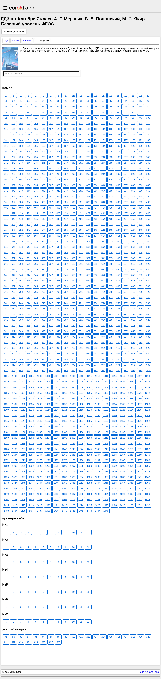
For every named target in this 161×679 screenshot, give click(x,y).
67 (51, 112)
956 (118, 359)
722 (13, 297)
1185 (39, 432)
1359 (139, 483)
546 (43, 247)
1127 (6, 415)
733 (95, 297)
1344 (14, 483)
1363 (22, 488)
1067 (105, 393)
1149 (39, 421)
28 (58, 101)
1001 (6, 376)
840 (148, 325)
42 (13, 106)
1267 (122, 454)
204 (28, 151)
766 (43, 308)
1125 (139, 410)
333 (95, 185)
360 (148, 191)
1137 (89, 415)
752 (88, 303)
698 (133, 286)
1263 (89, 454)
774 (103, 308)
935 (110, 353)
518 (133, 236)
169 (66, 140)
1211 (105, 438)
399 (140, 202)
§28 (58, 642)
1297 (72, 466)
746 (43, 303)
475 (110, 224)
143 (21, 134)
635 (110, 269)
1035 (139, 381)
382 (13, 202)
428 (58, 213)
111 (81, 123)
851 (81, 331)
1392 (114, 494)
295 (110, 174)
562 (13, 252)
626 (43, 269)
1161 (139, 421)
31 (81, 101)
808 (58, 320)
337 (126, 185)
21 (6, 101)
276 (118, 168)
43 (21, 106)
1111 (22, 410)
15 (110, 95)
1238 (31, 449)
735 (110, 297)
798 (133, 314)
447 (51, 219)
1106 (130, 404)
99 (140, 118)
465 (36, 224)
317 (126, 179)
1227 (89, 443)
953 (95, 359)
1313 (56, 471)
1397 (6, 499)
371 (81, 196)
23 (21, 101)
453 (95, 219)
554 (103, 247)
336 (118, 185)
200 (148, 146)
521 (6, 241)
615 (110, 264)
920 (148, 348)
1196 (130, 432)
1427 (105, 505)
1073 (6, 398)
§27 (51, 642)
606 (43, 264)
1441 (72, 511)
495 (110, 230)
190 (73, 146)
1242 (64, 449)
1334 (81, 477)
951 (81, 359)
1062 (64, 393)
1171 (72, 426)
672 (88, 280)
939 (140, 353)
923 (21, 353)
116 (118, 123)
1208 (81, 438)
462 (13, 224)
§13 (95, 636)
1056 (14, 393)
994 (103, 370)
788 (58, 314)
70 (73, 112)
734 (103, 297)
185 (36, 146)
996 (118, 370)
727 (51, 297)
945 (36, 359)
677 (126, 280)
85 (36, 118)
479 (140, 224)
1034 (130, 381)
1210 (97, 438)
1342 (147, 477)
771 (81, 308)
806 (43, 320)
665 (36, 280)
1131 (39, 415)
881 (6, 342)
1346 (31, 483)
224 (28, 157)
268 (58, 168)
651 (81, 275)
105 (36, 123)
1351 (72, 483)
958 (133, 359)
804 (28, 320)
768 (58, 308)
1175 (105, 426)
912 (88, 348)
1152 (64, 421)
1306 (147, 466)
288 (58, 174)
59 (140, 106)
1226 (81, 443)
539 (140, 241)
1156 (97, 421)
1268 (130, 454)
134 (103, 129)
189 (66, 146)
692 (88, 286)
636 (118, 269)
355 (110, 191)
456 (118, 219)
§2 (13, 636)
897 (126, 342)
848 (58, 331)
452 (88, 219)
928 (58, 353)
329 (66, 185)
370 (73, 196)
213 (95, 151)
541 (6, 247)
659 (140, 275)
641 (6, 275)
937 (126, 353)
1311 (39, 471)
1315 (72, 471)
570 (73, 252)
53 (95, 106)
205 (36, 151)
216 (118, 151)
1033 (122, 381)
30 (73, 101)
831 (81, 325)
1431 (139, 505)
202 (13, 151)
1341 (139, 477)
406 (43, 207)
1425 (89, 505)
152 (88, 134)
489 (66, 230)
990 (73, 370)
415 (110, 207)
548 (58, 247)
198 (133, 146)
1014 (114, 376)
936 (118, 353)
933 (95, 353)
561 (6, 252)
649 (66, 275)
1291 (22, 466)
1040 (31, 387)
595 (110, 258)
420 (148, 207)
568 (58, 252)
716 (118, 292)
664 (28, 280)
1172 (81, 426)
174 (103, 140)
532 (88, 241)
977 (126, 365)
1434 (14, 511)
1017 (139, 376)
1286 (130, 460)
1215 (139, 438)
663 (21, 280)
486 (43, 230)
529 (66, 241)
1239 (39, 449)
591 (81, 258)
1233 (139, 443)
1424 (81, 505)
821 (6, 325)
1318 (97, 471)
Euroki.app (22, 8)
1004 (31, 376)
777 (126, 308)
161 (6, 140)
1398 (14, 499)
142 (13, 134)
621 (6, 269)
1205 (56, 438)
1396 (147, 494)
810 (73, 320)
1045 (72, 387)
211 (81, 151)
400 (148, 202)
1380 (14, 494)
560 (148, 247)
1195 (122, 432)
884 (28, 342)
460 (148, 219)
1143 (139, 415)
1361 (6, 488)
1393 (122, 494)
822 (13, 325)
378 (133, 196)
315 (110, 179)
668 (58, 280)
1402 (47, 499)
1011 (89, 376)
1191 (89, 432)
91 (81, 118)
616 (118, 264)
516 (118, 236)
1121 (105, 410)
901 (6, 348)
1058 (31, 393)
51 (81, 106)
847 (51, 331)
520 (148, 236)
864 (28, 336)
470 (73, 224)
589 (66, 258)
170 (73, 140)
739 (140, 297)
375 (110, 196)
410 (73, 207)
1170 (64, 426)
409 (66, 207)
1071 (139, 393)
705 (36, 292)
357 (126, 191)
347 (51, 191)
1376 (130, 488)
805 (36, 320)
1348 (47, 483)
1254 (14, 454)
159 (140, 134)
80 (148, 112)
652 (88, 275)
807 (51, 320)
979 (140, 365)
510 (73, 236)
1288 (147, 460)
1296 (64, 466)
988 (58, 370)
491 (81, 230)
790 (73, 314)
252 (88, 163)
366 (43, 196)
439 (140, 213)
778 (133, 308)
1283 (105, 460)
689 (66, 286)
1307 (6, 471)
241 (6, 163)
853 (95, 331)
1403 (56, 499)
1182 (14, 432)
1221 (39, 443)
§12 (88, 636)
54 (103, 106)
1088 (130, 398)
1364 (31, 488)
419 (140, 207)
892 (88, 342)
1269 (139, 454)
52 (88, 106)
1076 (31, 398)
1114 (47, 410)
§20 (148, 636)
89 (66, 118)
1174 (97, 426)
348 (58, 191)
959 (140, 359)
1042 (47, 387)
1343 (6, 483)
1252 (147, 449)
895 (110, 342)
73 (95, 112)
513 (95, 236)
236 (118, 157)
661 (6, 280)
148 (58, 134)
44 (28, 106)
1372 (97, 488)
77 (126, 112)
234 (103, 157)
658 (133, 275)
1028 (81, 381)
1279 (72, 460)
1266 (114, 454)
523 (21, 241)
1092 (14, 404)
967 (51, 365)
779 (140, 308)
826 (43, 325)
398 (133, 202)
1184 (31, 432)
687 (51, 286)
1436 (31, 511)
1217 (6, 443)
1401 (39, 499)
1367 (56, 488)
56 (118, 106)
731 (81, 297)
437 (126, 213)
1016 (130, 376)
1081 (72, 398)
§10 (73, 636)
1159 (122, 421)
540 (148, 241)
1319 (105, 471)
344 (28, 191)
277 (126, 168)
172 (88, 140)
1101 (89, 404)
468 (58, 224)
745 (36, 303)
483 (21, 230)
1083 (89, 398)
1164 (14, 426)
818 (133, 320)
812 (88, 320)
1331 (56, 477)
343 (21, 191)
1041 (39, 387)
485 (36, 230)
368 (58, 196)
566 (43, 252)
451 (81, 219)
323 (21, 185)
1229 (105, 443)
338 (133, 185)
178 (133, 140)
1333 (72, 477)
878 (133, 336)
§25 (36, 642)
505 (36, 236)
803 (21, 320)
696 (118, 286)
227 (51, 157)
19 (140, 95)
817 (126, 320)
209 (66, 151)
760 (148, 303)
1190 (81, 432)
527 (51, 241)
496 (118, 230)
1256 (31, 454)
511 (81, 236)
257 (126, 163)
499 (140, 230)
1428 (114, 505)
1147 (22, 421)
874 (103, 336)
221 (6, 157)
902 (13, 348)
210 (73, 151)
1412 (130, 499)
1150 (47, 421)
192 (88, 146)
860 (148, 331)
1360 (147, 483)
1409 (105, 499)
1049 (105, 387)
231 (81, 157)
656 (118, 275)
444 (28, 219)
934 (103, 353)
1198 (147, 432)
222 (13, 157)
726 (43, 297)
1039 (22, 387)
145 (36, 134)
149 (66, 134)
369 (66, 196)
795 (110, 314)
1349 (56, 483)
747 (51, 303)
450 (73, 219)
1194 (114, 432)
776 (118, 308)
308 (58, 179)
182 (13, 146)
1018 (147, 376)
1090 (147, 398)
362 (13, 196)
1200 (14, 438)
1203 (39, 438)
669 (66, 280)
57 (126, 106)
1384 (47, 494)
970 (73, 365)
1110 (14, 410)
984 (28, 370)
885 (36, 342)
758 (133, 303)
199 (140, 146)
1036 (147, 381)
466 (43, 224)
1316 (81, 471)
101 (6, 123)
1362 (14, 488)
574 (103, 252)
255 (110, 163)
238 (133, 157)
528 (58, 241)
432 (88, 213)
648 (58, 275)
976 (118, 365)
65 (36, 112)
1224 (64, 443)
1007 (56, 376)
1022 (31, 381)
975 (110, 365)
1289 (6, 466)
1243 (72, 449)
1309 (22, 471)
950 (73, 359)
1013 (105, 376)
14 (103, 95)
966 (43, 365)
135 (110, 129)
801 (6, 320)
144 (28, 134)
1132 (47, 415)
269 (66, 168)
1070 (130, 393)
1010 (81, 376)
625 (36, 269)
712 (88, 292)
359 (140, 191)
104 (28, 123)
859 (140, 331)
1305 (139, 466)
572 (88, 252)
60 (148, 106)
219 (140, 151)
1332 (64, 477)
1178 (130, 426)
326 (43, 185)
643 (21, 275)
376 (118, 196)
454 (103, 219)
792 (88, 314)
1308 (14, 471)
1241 (56, 449)
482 (13, 230)
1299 (89, 466)
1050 (114, 387)
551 (81, 247)
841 (6, 331)
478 (133, 224)
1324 (147, 471)
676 (118, 280)
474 (103, 224)
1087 (122, 398)
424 (28, 213)
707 (51, 292)
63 (21, 112)
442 (13, 219)
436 (118, 213)
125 (36, 129)
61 (6, 112)
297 (126, 174)
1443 (89, 511)
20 (148, 95)
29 (66, 101)
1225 (72, 443)
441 (6, 219)
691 (81, 286)
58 (133, 106)
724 (28, 297)
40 (148, 101)
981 (6, 370)
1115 (56, 410)
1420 (47, 505)
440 (148, 213)
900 (148, 342)
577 (126, 252)
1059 (39, 393)
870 (73, 336)
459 (140, 219)
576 (118, 252)
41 (6, 106)
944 (28, 359)
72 (88, 112)
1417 (22, 505)
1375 (122, 488)
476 (118, 224)
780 (148, 308)
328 (58, 185)
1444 (97, 511)
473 (95, 224)
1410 (114, 499)
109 (66, 123)
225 (36, 157)
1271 (6, 460)
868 (58, 336)
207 (51, 151)
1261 (72, 454)
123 (21, 129)
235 (110, 157)
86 (43, 118)
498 (133, 230)
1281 (89, 460)
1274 (31, 460)
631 (81, 269)
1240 (47, 449)
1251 (139, 449)
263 (21, 168)
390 (73, 202)
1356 (114, 483)
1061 (56, 393)
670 (73, 280)
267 (51, 168)
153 (95, 134)
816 (118, 320)
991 (81, 370)
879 (140, 336)
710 (73, 292)
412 (88, 207)
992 (88, 370)
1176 (114, 426)
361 (6, 196)
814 (103, 320)
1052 (130, 387)
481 (6, 230)
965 (36, 365)
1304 (130, 466)
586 (43, 258)
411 (81, 207)
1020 (14, 381)
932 (88, 353)
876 (118, 336)
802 (13, 320)
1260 (64, 454)
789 (66, 314)
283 (21, 174)
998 (133, 370)
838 (133, 325)
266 (43, 168)
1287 (139, 460)
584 (28, 258)
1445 (105, 511)
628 (58, 269)
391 (81, 202)
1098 (64, 404)
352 (88, 191)
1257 (39, 454)
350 (73, 191)
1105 (122, 404)
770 (73, 308)
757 (126, 303)
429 (66, 213)
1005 (39, 376)
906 (43, 348)
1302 (114, 466)
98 (133, 118)
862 (13, 336)
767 (51, 308)
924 (28, 353)
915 (110, 348)
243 (21, 163)
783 (21, 314)
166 (43, 140)
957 (126, 359)
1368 (64, 488)
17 (126, 95)
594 (103, 258)
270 (73, 168)
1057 (22, 393)
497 (126, 230)
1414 (147, 499)
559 (140, 247)
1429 (122, 505)
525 (36, 241)
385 (36, 202)
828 (58, 325)
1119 (89, 410)
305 (36, 179)
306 (43, 179)
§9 (66, 636)
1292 (31, 466)
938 (133, 353)
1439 (56, 511)
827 (51, 325)
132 (88, 129)
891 (81, 342)
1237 (22, 449)
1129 (22, 415)
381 (6, 202)
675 (110, 280)
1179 (139, 426)
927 (51, 353)
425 (36, 213)
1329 (39, 477)
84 (28, 118)
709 (66, 292)
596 (118, 258)
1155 (89, 421)
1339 (122, 477)
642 (13, 275)
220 (148, 151)
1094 (31, 404)
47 (51, 106)
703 (21, 292)
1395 (139, 494)
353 (95, 191)
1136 (81, 415)
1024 (47, 381)
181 (6, 146)
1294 (47, 466)
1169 (56, 426)
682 (13, 286)
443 (21, 219)
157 (126, 134)
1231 (122, 443)
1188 (64, 432)
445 (36, 219)
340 (148, 185)
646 (43, 275)
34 (103, 101)
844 (28, 331)
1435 (22, 511)
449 (66, 219)
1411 (122, 499)
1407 (89, 499)
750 (73, 303)
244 (28, 163)
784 (28, 314)
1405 (72, 499)
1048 (97, 387)
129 (66, 129)
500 (148, 230)
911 (81, 348)
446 (43, 219)
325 (36, 185)
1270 (147, 454)
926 (43, 353)
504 (28, 236)
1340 (130, 477)
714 (103, 292)
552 (88, 247)
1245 (89, 449)
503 (21, 236)
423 (21, 213)
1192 (97, 432)
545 (36, 247)
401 (6, 207)
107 (51, 123)
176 (118, 140)
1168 (47, 426)
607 (51, 264)
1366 (47, 488)
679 (140, 280)
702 (13, 292)
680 (148, 280)
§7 (51, 636)
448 (58, 219)
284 (28, 174)
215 (110, 151)
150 (73, 134)
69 (66, 112)
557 (126, 247)
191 (81, 146)
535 (110, 241)
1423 (72, 505)
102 (13, 123)
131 (81, 129)
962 (13, 365)
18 (133, 95)
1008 (64, 376)
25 (36, 101)
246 (43, 163)
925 (36, 353)
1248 (114, 449)
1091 (6, 404)
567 (51, 252)
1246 (97, 449)
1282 (97, 460)
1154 (81, 421)
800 (148, 314)
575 (110, 252)
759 (140, 303)
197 (126, 146)
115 (110, 123)
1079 (56, 398)
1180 (147, 426)
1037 (6, 387)
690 (73, 286)
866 (43, 336)
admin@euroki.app (149, 672)
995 (110, 370)
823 (21, 325)
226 (43, 157)
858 (133, 331)
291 (81, 174)
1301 (105, 466)
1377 (139, 488)
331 (81, 185)
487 (51, 230)
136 (118, 129)
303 (21, 179)
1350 (64, 483)
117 (126, 123)
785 (36, 314)
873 (95, 336)
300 (148, 174)
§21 (6, 642)
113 (95, 123)
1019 (6, 381)
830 (73, 325)
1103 (105, 404)
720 (148, 292)
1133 (56, 415)
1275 (39, 460)
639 (140, 269)
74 (103, 112)
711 (81, 292)
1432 (147, 505)
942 (13, 359)
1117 (72, 410)
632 (88, 269)
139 (140, 129)
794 (103, 314)
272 (88, 168)
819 (140, 320)
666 (43, 280)
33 (95, 101)
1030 (97, 381)
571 (81, 252)
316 (118, 179)
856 (118, 331)
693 (95, 286)
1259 (56, 454)
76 (118, 112)
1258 (47, 454)
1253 (6, 454)
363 (21, 196)
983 (21, 370)
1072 (147, 393)
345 (36, 191)
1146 (14, 421)
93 (95, 118)
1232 (130, 443)
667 (51, 280)
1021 (22, 381)
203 (21, 151)
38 (133, 101)
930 (73, 353)
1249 (122, 449)
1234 (147, 443)
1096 (47, 404)
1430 (130, 505)
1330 (47, 477)
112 (88, 123)
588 (58, 258)
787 (51, 314)
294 (103, 174)
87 (51, 118)
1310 (31, 471)
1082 (81, 398)
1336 (97, 477)
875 (110, 336)
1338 (114, 477)
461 (6, 224)
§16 (118, 636)
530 (73, 241)
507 (51, 236)
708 (58, 292)
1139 (105, 415)
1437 (39, 511)
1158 (114, 421)
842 (13, 331)
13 (95, 95)
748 (58, 303)
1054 (147, 387)
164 (28, 140)
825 (36, 325)
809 (66, 320)
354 (103, 191)
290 (73, 174)
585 (36, 258)
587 (51, 258)
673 (95, 280)
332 (88, 185)
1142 (130, 415)
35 (110, 101)
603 (21, 264)
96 (118, 118)
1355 (105, 483)
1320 (114, 471)
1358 (130, 483)
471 (81, 224)
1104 (114, 404)
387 (51, 202)
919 (140, 348)
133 (95, 129)
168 (58, 140)
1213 (122, 438)
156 (118, 134)
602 (13, 264)
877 (126, 336)
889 (66, 342)
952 (88, 359)
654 (103, 275)
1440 (64, 511)
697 (126, 286)
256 (118, 163)
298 (133, 174)
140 (148, 129)
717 (126, 292)
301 (6, 179)
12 (88, 95)
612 (88, 264)
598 (133, 258)
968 (58, 365)
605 (36, 264)
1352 (81, 483)
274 (103, 168)
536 (118, 241)
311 (81, 179)
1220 (31, 443)
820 (148, 320)
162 (13, 140)
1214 (130, 438)
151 (81, 134)
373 (95, 196)
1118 (81, 410)
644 (28, 275)
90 (73, 118)
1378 (147, 488)
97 (126, 118)
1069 (122, 393)
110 (73, 123)
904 (28, 348)
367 (51, 196)
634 (103, 269)
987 (51, 370)
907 (51, 348)
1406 (81, 499)
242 (13, 163)
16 (118, 95)
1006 (47, 376)
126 (43, 129)
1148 (31, 421)
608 (58, 264)
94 (103, 118)
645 (36, 275)
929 (66, 353)
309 (66, 179)
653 (95, 275)
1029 (89, 381)
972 (88, 365)
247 (51, 163)
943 (21, 359)
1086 (114, 398)
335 (110, 185)
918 (133, 348)
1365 (39, 488)
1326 (14, 477)
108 (58, 123)
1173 (89, 426)
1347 (39, 483)
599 (140, 258)
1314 (64, 471)
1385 (56, 494)
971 (81, 365)
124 (28, 129)
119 (140, 123)
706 (43, 292)
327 (51, 185)
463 (21, 224)
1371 (89, 488)
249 (66, 163)
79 (140, 112)
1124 (130, 410)
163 (21, 140)
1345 (22, 483)
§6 (43, 636)
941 (6, 359)
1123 (122, 410)
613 (95, 264)
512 (88, 236)
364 (28, 196)
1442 (81, 511)
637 (126, 269)
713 (95, 292)
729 (66, 297)
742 (13, 303)
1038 (14, 387)
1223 (56, 443)
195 (110, 146)
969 (66, 365)
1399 (22, 499)
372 (88, 196)
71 (81, 112)
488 (58, 230)
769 (66, 308)
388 (58, 202)
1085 (105, 398)
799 (140, 314)
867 (51, 336)
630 (73, 269)
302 (13, 179)
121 (6, 129)
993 (95, 370)
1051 (122, 387)
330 (73, 185)
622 (13, 269)
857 (126, 331)
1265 (105, 454)
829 (66, 325)
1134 (64, 415)
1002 (14, 376)
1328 (31, 477)
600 (148, 258)
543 (21, 247)
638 (133, 269)
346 (43, 191)
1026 (64, 381)
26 (43, 101)
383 (21, 202)
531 (81, 241)
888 (58, 342)
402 (13, 207)
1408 (97, 499)
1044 (64, 387)
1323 (139, 471)
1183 (22, 432)
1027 (72, 381)
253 (95, 163)
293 (95, 174)
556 (118, 247)
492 (88, 230)
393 (95, 202)
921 (6, 353)
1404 (64, 499)
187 (51, 146)
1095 (39, 404)
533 (95, 241)
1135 (72, 415)
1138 (97, 415)
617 (126, 264)
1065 (89, 393)
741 (6, 303)
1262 (81, 454)
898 (133, 342)
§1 (6, 636)
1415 (6, 505)
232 (88, 157)
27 (51, 101)
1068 (114, 393)
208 (58, 151)
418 (133, 207)
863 (21, 336)
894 (103, 342)
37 (126, 101)
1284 (114, 460)
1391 (105, 494)
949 (66, 359)
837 (126, 325)
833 (95, 325)
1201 (22, 438)
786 (43, 314)
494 (103, 230)
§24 (28, 642)
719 (140, 292)
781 (6, 314)
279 (140, 168)
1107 (139, 404)
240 (148, 157)
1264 (97, 454)
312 (88, 179)
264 (28, 168)
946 (43, 359)
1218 (14, 443)
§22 (13, 642)
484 (28, 230)
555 (110, 247)
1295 (56, 466)
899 (140, 342)
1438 (47, 511)
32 (88, 101)
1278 (64, 460)
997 (126, 370)
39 (140, 101)
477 (126, 224)
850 (73, 331)
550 (73, 247)
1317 (89, 471)
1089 (139, 398)
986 (43, 370)
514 (103, 236)
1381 (22, 494)
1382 (31, 494)
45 (36, 106)
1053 (139, 387)
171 (81, 140)
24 (28, 101)
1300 (97, 466)
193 (95, 146)
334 (103, 185)
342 (13, 191)
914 (103, 348)
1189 (72, 432)
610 (73, 264)
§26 (43, 642)
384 (28, 202)
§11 (81, 636)
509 (66, 236)
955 (110, 359)
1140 (114, 415)
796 (118, 314)
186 (43, 146)
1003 (22, 376)
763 (21, 308)
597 (126, 258)
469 (66, 224)
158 (133, 134)
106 (43, 123)
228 (58, 157)
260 (148, 163)
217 (126, 151)
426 (43, 213)
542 (13, 247)
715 (110, 292)
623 (21, 269)
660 (148, 275)
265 (36, 168)
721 (6, 297)
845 (36, 331)
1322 (130, 471)
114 (103, 123)
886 (43, 342)
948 (58, 359)
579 (140, 252)
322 (13, 185)
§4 (28, 636)
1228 (97, 443)
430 (73, 213)
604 (28, 264)
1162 (147, 421)
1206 (64, 438)
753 (95, 303)
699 (140, 286)
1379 (6, 494)
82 (13, 118)
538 (133, 241)
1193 (105, 432)
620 (148, 264)
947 (51, 359)
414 (103, 207)
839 (140, 325)
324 (28, 185)
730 (73, 297)
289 (66, 174)
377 (126, 196)
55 (110, 106)
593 (95, 258)
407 (51, 207)
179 (140, 140)
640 (148, 269)
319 (140, 179)
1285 (122, 460)
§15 (110, 636)
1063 (72, 393)
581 (6, 258)
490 (73, 230)
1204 (47, 438)
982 (13, 370)
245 (36, 163)
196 (118, 146)
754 (103, 303)
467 (51, 224)
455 (110, 219)
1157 (105, 421)
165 (36, 140)
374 (103, 196)
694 (103, 286)
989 (66, 370)
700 (148, 286)
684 (28, 286)
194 (103, 146)
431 (81, 213)
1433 (6, 511)
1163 (6, 426)
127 (51, 129)
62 (13, 112)
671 (81, 280)
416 (118, 207)
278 (133, 168)
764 (28, 308)
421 (6, 213)
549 (66, 247)
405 (36, 207)
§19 (140, 636)
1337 (105, 477)
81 (6, 118)
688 (58, 286)
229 (66, 157)
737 (126, 297)
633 (95, 269)
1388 (81, 494)
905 (36, 348)
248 (58, 163)
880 (148, 336)
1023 (39, 381)
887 (51, 342)
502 (13, 236)
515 (110, 236)
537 (126, 241)
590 (73, 258)
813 (95, 320)
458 (133, 219)
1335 (89, 477)
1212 (114, 438)
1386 (64, 494)
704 (28, 292)
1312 (47, 471)
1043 (56, 387)
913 (95, 348)
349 (66, 191)
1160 (130, 421)
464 (28, 224)
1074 (14, 398)
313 (95, 179)
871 (81, 336)
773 (95, 308)
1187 (56, 432)
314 (103, 179)
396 (118, 202)
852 (88, 331)
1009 (72, 376)
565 (36, 252)
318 (133, 179)
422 (13, 213)
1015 (122, 376)
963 (21, 365)
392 (88, 202)
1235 (6, 449)
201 (6, 151)
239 (140, 157)
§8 (58, 636)
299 (140, 174)
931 (81, 353)
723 (21, 297)
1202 (31, 438)
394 (103, 202)
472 (88, 224)
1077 (39, 398)
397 (126, 202)
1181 (6, 432)
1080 (64, 398)
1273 (22, 460)
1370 (81, 488)
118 (133, 123)
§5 (36, 636)
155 (110, 134)
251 (81, 163)
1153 (72, 421)
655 (110, 275)
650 (73, 275)
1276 (47, 460)
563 (21, 252)
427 (51, 213)
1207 (72, 438)
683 (21, 286)
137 (126, 129)
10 (73, 95)
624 (28, 269)
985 (36, 370)
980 (148, 365)
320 (148, 179)
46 (43, 106)
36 (118, 101)
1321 (122, 471)
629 (66, 269)
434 (103, 213)
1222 (47, 443)
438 (133, 213)
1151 (56, 421)
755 (110, 303)
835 (110, 325)
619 (140, 264)
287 (51, 174)
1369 (72, 488)
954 (103, 359)
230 (73, 157)
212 (88, 151)
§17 (126, 636)
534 (103, 241)
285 (36, 174)
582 (13, 258)
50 (73, 106)
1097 (56, 404)
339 (140, 185)
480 (148, 224)
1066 (97, 393)
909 (66, 348)
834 (103, 325)
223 (21, 157)
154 (103, 134)
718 (133, 292)
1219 (22, 443)
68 (58, 112)
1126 (147, 410)
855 (110, 331)
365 (36, 196)
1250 (130, 449)
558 (133, 247)
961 (6, 365)
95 (110, 118)
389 (66, 202)
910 (73, 348)
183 (21, 146)
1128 (14, 415)
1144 (147, 415)
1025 (56, 381)
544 (28, 247)
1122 (114, 410)
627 (51, 269)
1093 (22, 404)
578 (133, 252)
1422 (64, 505)
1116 (64, 410)
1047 (89, 387)
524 (28, 241)
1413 (139, 499)
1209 (89, 438)
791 (81, 314)
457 (126, 219)
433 (95, 213)
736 (118, 297)
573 (95, 252)
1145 (6, 421)
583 (21, 258)
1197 (139, 432)
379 (140, 196)
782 (13, 314)
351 (81, 191)
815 (110, 320)
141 (6, 134)
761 (6, 308)
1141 (122, 415)
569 (66, 252)
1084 (97, 398)
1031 (105, 381)
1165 (22, 426)
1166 (31, 426)
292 (88, 174)
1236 (14, 449)
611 (81, 264)
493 (95, 230)
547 (51, 247)
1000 (148, 370)
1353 (89, 483)
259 (140, 163)
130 (73, 129)
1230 (114, 443)
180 (148, 140)
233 (95, 157)
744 (28, 303)
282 (13, 174)
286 (43, 174)
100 (148, 118)
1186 (47, 432)
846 (43, 331)
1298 (81, 466)
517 (126, 236)
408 (58, 207)
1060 (47, 393)
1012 (97, 376)
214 (103, 151)
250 (73, 163)
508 (58, 236)
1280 (81, 460)
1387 (72, 494)
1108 (147, 404)
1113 (39, 410)
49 (66, 106)
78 (133, 112)
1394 (130, 494)
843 (21, 331)
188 (58, 146)
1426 (97, 505)
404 (28, 207)
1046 (81, 387)
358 (133, 191)
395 (110, 202)
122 (13, 129)
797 (126, 314)
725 (36, 297)
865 (36, 336)
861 (6, 336)
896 (118, 342)
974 (103, 365)
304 (28, 179)
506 (43, 236)
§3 (21, 636)
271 (81, 168)
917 (126, 348)
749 (66, 303)
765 (36, 308)
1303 (122, 466)
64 (28, 112)
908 (58, 348)
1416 (14, 505)
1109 (6, 410)
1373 (105, 488)
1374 (114, 488)
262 (13, 168)
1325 (6, 477)
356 (118, 191)
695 (110, 286)
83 (21, 118)
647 (51, 275)
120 (148, 123)
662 (13, 280)
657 (126, 275)
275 (110, 168)
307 (51, 179)
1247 (105, 449)
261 (6, 168)
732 (88, 297)
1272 (14, 460)
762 (13, 308)
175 (110, 140)
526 (43, 241)
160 (148, 134)
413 (95, 207)
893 (95, 342)
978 (133, 365)
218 (133, 151)
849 (66, 331)
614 (103, 264)
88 (58, 118)
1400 (31, 499)
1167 (39, 426)
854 (103, 331)
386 (43, 202)
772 (88, 308)
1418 (31, 505)
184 (28, 146)
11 (81, 95)
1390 (97, 494)
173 (95, 140)
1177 (122, 426)
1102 (97, 404)
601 (6, 264)
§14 (103, 636)
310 (73, 179)
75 (110, 112)
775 (110, 308)
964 (28, 365)
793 (95, 314)
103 (21, 123)
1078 (47, 398)
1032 (114, 381)
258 (133, 163)
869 (66, 336)
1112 (31, 410)
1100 (81, 404)
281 (6, 174)
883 (21, 342)
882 (13, 342)
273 (95, 168)
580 (148, 252)
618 (133, 264)
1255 (22, 454)
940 (148, 353)
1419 (39, 505)
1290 (14, 466)
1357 (122, 483)
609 (66, 264)
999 (140, 370)
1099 (72, 404)
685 (36, 286)
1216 (147, 438)
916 (118, 348)
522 (13, 241)
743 (21, 303)
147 (51, 134)
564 (28, 252)
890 (73, 342)
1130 (31, 415)
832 (88, 325)
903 (21, 348)
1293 (39, 466)
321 (6, 185)
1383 (39, 494)
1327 (22, 477)
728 (58, 297)
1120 (97, 410)
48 (58, 106)
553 (95, 247)
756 (118, 303)
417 (126, 207)
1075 (22, 398)
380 (148, 196)
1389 (89, 494)
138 (133, 129)
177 (126, 140)
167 (51, 140)
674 (103, 280)
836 (118, 325)
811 (81, 320)
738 (133, 297)
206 (43, 151)
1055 (6, 393)
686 (43, 286)
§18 (133, 636)
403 (21, 207)
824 (28, 325)
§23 (21, 642)
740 (148, 297)
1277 (56, 460)
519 (140, 236)
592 (88, 258)
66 (43, 112)
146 (43, 134)
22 (13, 101)
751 (81, 303)
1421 (56, 505)
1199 (6, 438)
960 (148, 359)
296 (118, 174)
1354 (97, 483)
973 (95, 365)
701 (6, 292)
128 (58, 129)
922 (13, 353)
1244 (81, 449)
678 (133, 280)
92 (88, 118)
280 (148, 168)
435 (110, 213)
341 (6, 191)
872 (88, 336)
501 (6, 236)
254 (103, 163)
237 (126, 157)
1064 (81, 393)
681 (6, 286)
